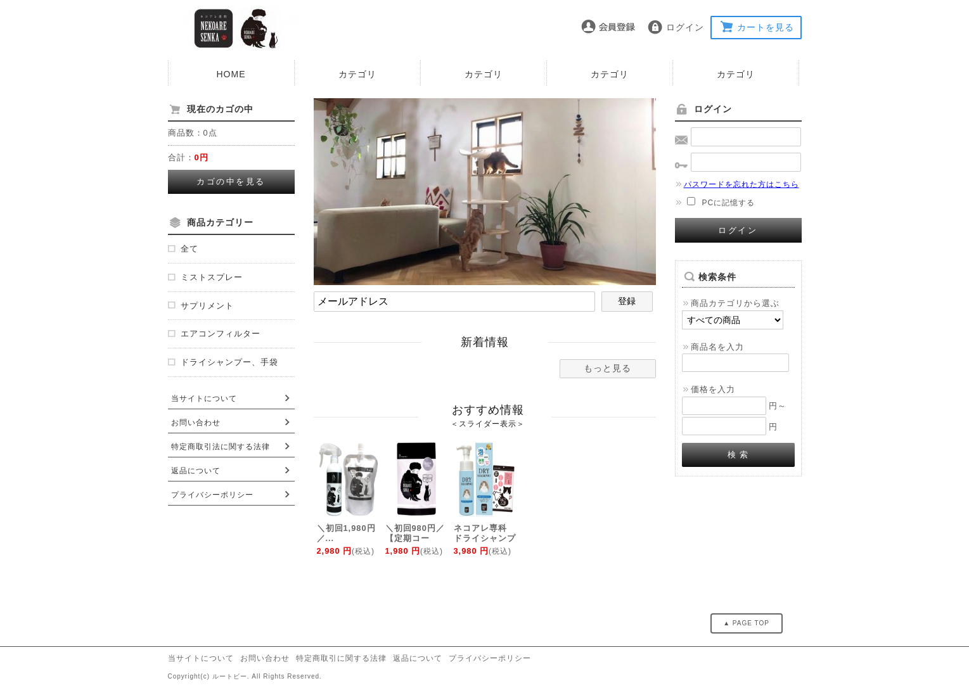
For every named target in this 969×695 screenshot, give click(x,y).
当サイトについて (204, 398)
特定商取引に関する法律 (341, 658)
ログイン (685, 27)
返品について (196, 470)
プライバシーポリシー (212, 494)
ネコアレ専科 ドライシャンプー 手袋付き (485, 538)
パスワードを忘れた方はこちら (737, 184)
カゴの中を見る (231, 181)
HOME (231, 74)
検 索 (738, 454)
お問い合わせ (196, 422)
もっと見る (607, 368)
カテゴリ (357, 74)
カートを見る (765, 27)
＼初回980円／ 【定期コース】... (415, 538)
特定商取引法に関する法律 (220, 446)
